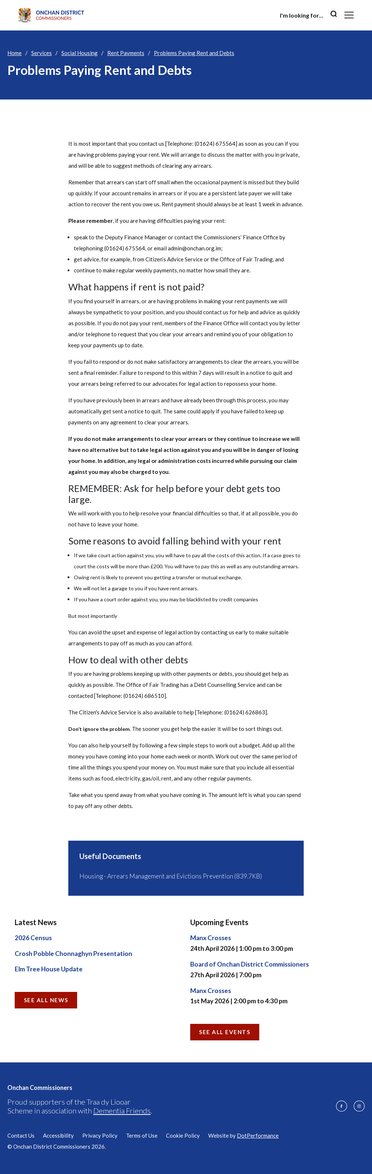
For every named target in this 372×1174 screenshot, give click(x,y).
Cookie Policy (183, 1135)
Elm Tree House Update (49, 969)
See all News (46, 1000)
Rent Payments (125, 53)
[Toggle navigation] (349, 15)
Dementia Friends (122, 1110)
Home (14, 53)
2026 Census (33, 938)
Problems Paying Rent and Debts (194, 53)
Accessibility (58, 1135)
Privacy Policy (100, 1135)
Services (41, 53)
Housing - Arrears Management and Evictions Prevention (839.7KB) (170, 876)
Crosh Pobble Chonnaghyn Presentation (73, 953)
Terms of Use (142, 1135)
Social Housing (79, 53)
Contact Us (21, 1135)
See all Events (224, 1032)
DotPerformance (258, 1135)
